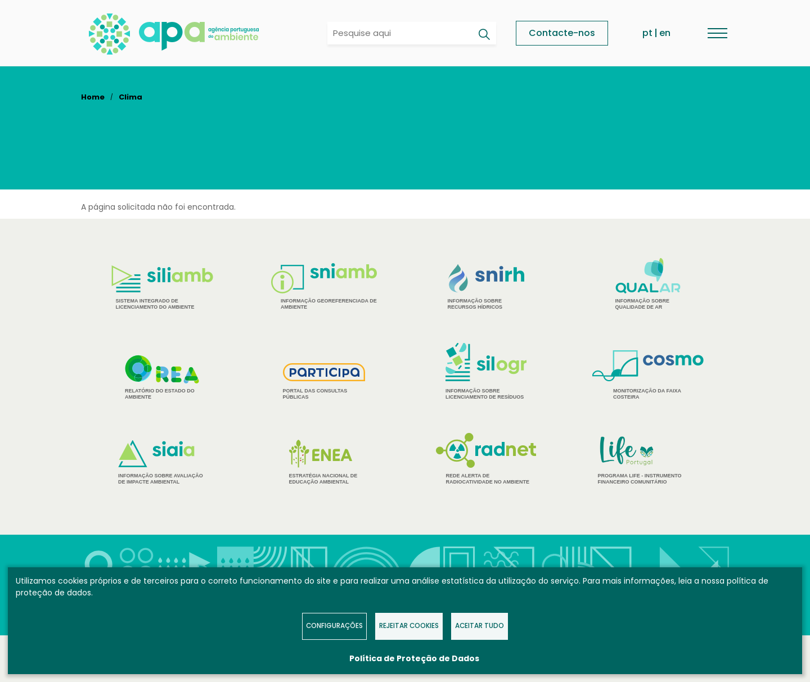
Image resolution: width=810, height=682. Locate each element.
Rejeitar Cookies (409, 625)
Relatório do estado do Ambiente (162, 377)
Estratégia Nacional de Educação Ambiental (324, 462)
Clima (130, 97)
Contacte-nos (562, 32)
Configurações (334, 625)
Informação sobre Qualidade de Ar (648, 284)
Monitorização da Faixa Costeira (648, 375)
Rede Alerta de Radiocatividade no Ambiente (486, 459)
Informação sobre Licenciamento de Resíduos (486, 371)
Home (93, 97)
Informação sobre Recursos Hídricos (486, 287)
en (664, 32)
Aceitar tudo (479, 625)
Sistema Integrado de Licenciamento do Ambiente (162, 287)
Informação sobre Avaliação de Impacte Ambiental (162, 462)
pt (647, 32)
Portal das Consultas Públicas (324, 381)
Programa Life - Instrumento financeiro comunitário (648, 460)
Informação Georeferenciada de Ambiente (324, 286)
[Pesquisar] (483, 34)
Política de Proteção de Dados (414, 658)
